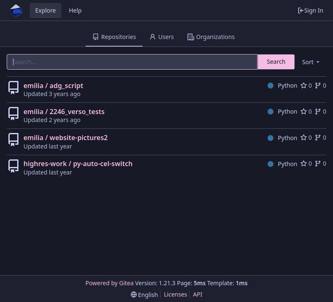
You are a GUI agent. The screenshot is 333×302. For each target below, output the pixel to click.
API (197, 294)
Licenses (175, 294)
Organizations (211, 37)
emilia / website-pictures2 (65, 137)
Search (276, 61)
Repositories (114, 37)
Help (75, 10)
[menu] (311, 61)
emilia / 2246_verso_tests (63, 111)
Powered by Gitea (110, 283)
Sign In (310, 10)
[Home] (16, 10)
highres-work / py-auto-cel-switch (78, 163)
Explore (45, 10)
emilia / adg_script (53, 85)
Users (161, 37)
